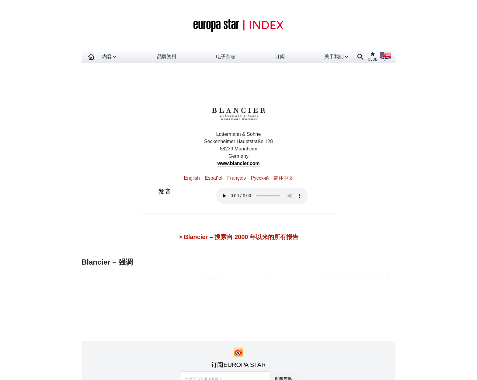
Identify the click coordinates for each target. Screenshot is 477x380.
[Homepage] (91, 57)
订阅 (280, 56)
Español (213, 178)
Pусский (260, 178)
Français (236, 178)
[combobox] (239, 278)
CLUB (373, 56)
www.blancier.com (238, 163)
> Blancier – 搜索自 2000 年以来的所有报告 (238, 237)
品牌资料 (166, 56)
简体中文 (283, 178)
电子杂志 (225, 56)
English (192, 178)
